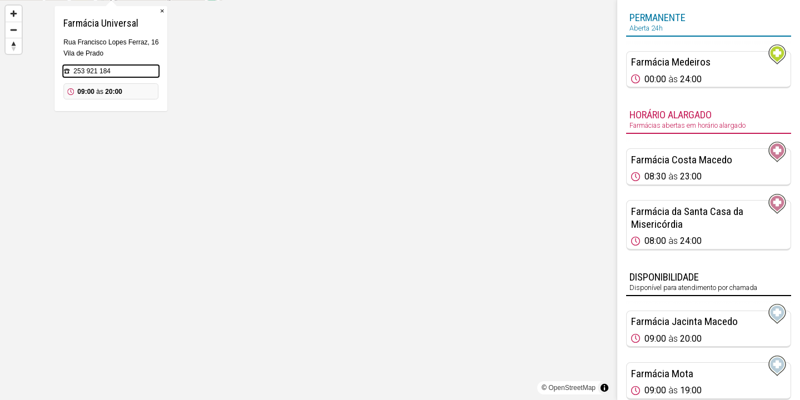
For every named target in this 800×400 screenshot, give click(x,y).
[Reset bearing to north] (14, 46)
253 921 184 (289, 127)
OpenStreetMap (572, 388)
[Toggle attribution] (604, 387)
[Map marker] (308, 186)
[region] (308, 200)
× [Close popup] (359, 66)
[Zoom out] (14, 30)
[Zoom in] (14, 14)
